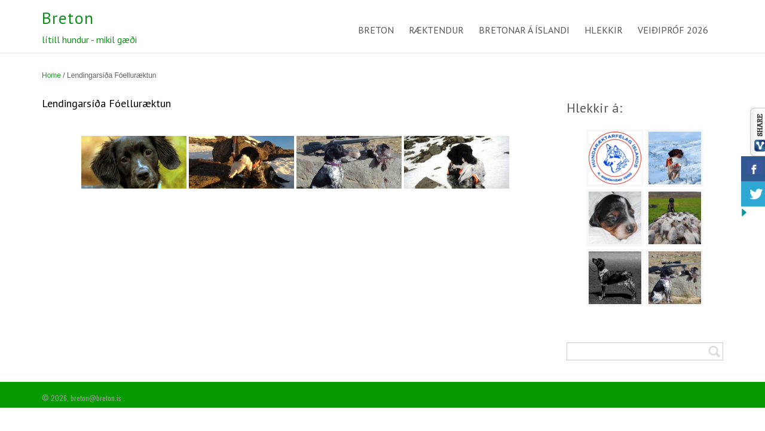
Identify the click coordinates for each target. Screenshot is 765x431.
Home (51, 75)
